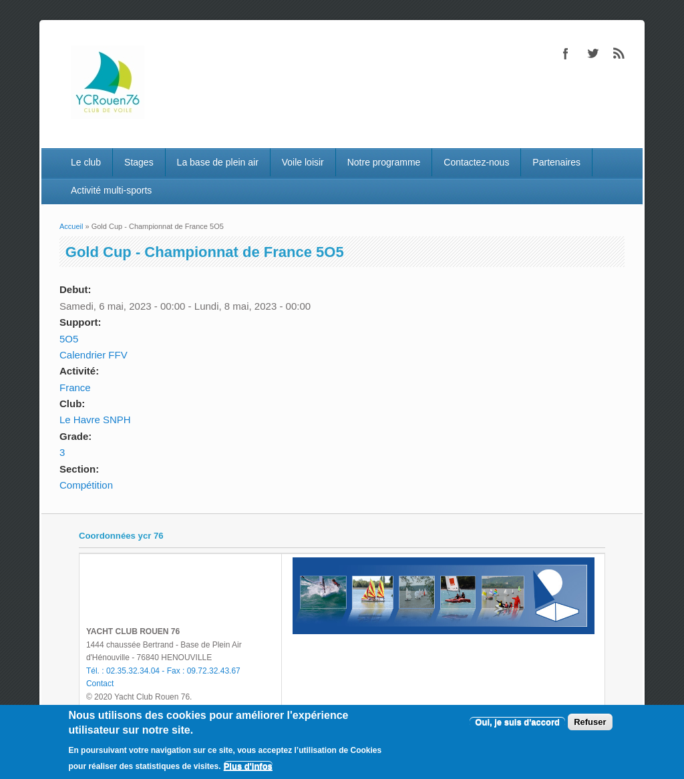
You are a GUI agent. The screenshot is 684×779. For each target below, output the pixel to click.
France (75, 387)
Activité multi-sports (111, 190)
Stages (139, 162)
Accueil (71, 226)
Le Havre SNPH (95, 419)
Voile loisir (303, 162)
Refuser (590, 722)
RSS (619, 53)
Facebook (565, 53)
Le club (86, 162)
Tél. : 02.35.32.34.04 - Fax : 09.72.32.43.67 (163, 671)
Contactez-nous (476, 162)
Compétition (86, 485)
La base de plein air (218, 162)
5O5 (68, 338)
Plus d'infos (248, 766)
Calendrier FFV (93, 354)
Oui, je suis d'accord (517, 722)
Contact (100, 683)
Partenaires (556, 162)
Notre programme (384, 162)
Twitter (592, 53)
